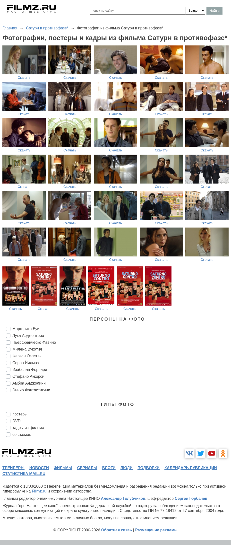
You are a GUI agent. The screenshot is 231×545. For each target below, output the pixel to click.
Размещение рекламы (156, 530)
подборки (148, 468)
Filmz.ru (39, 491)
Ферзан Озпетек (26, 356)
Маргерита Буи (25, 329)
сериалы (87, 468)
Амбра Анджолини (29, 383)
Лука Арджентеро (28, 336)
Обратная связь (116, 530)
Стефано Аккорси (28, 376)
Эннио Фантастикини (31, 390)
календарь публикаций (190, 468)
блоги (108, 468)
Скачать (24, 77)
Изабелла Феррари (29, 370)
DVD (16, 421)
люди (126, 468)
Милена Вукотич (27, 349)
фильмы (63, 468)
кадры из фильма (28, 428)
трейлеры (13, 468)
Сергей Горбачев (191, 498)
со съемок (21, 434)
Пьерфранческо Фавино (34, 342)
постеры (19, 414)
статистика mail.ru (23, 474)
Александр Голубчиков (123, 498)
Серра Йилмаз (25, 363)
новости (39, 468)
